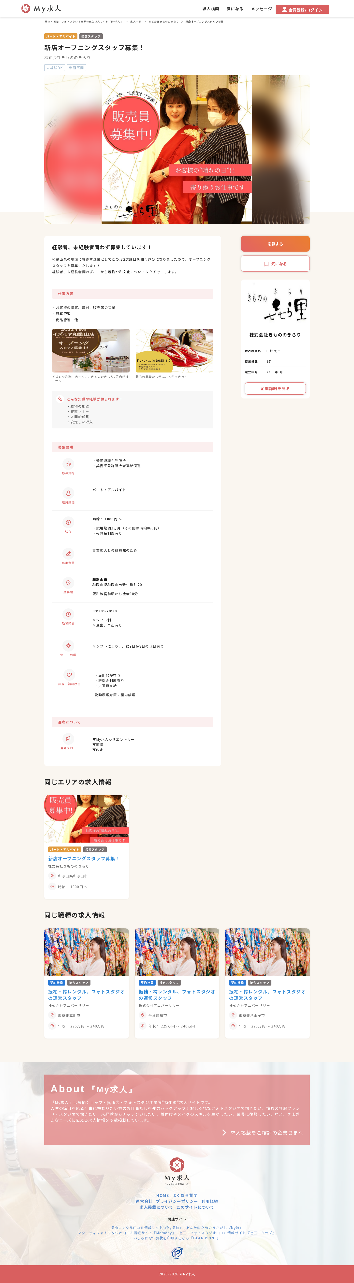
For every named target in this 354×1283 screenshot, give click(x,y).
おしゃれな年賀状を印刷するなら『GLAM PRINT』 (177, 1237)
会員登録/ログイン (302, 10)
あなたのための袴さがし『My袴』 (214, 1227)
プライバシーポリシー (177, 1201)
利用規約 (209, 1201)
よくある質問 (185, 1195)
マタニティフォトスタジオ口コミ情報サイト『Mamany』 (127, 1232)
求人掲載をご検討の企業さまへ (260, 1133)
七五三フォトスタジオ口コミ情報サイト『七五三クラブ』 (227, 1232)
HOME (162, 1195)
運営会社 (144, 1201)
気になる (275, 264)
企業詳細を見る (275, 388)
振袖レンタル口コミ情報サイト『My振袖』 (147, 1227)
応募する (275, 244)
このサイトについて (196, 1207)
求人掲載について (156, 1207)
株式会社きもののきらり (67, 57)
